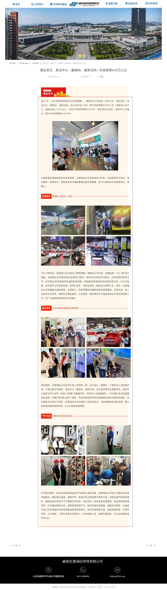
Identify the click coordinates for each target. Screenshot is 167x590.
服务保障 (36, 63)
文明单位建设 (24, 63)
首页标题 (12, 63)
